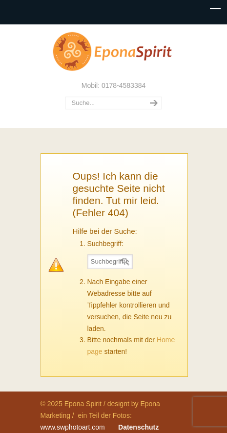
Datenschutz (138, 427)
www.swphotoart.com (73, 427)
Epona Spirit (114, 51)
